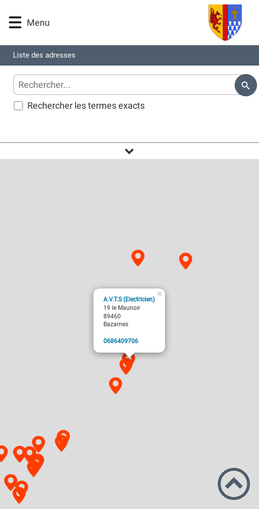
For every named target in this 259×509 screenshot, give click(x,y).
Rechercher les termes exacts (79, 105)
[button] (15, 22)
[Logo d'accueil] (148, 22)
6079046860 (120, 341)
